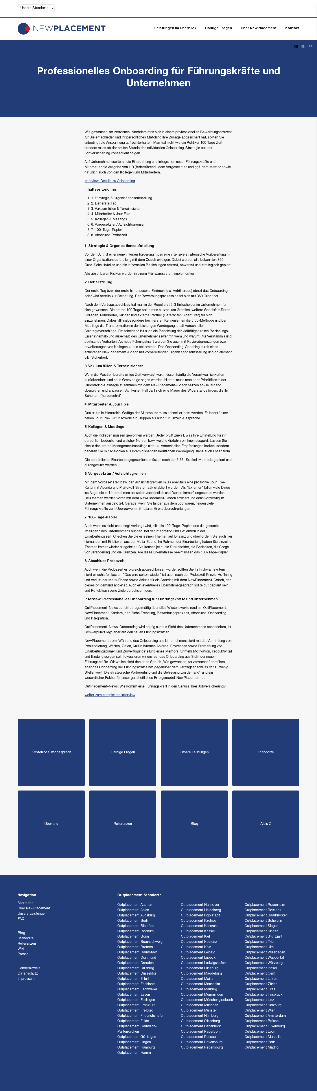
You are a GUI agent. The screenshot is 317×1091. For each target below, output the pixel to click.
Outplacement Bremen (135, 947)
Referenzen (123, 824)
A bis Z (265, 824)
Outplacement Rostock (263, 910)
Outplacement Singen (261, 931)
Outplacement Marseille (263, 1037)
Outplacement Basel (261, 968)
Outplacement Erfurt (133, 979)
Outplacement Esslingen (136, 1000)
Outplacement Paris (260, 1042)
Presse (23, 954)
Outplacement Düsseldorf (137, 974)
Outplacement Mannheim (200, 984)
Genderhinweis (29, 968)
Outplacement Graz (260, 989)
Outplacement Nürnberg (199, 1016)
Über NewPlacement (258, 28)
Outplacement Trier (260, 942)
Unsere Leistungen (194, 752)
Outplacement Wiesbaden (265, 953)
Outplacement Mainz (197, 979)
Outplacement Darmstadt (137, 953)
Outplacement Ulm (259, 947)
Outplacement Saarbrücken (266, 916)
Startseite (25, 903)
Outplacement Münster (199, 1011)
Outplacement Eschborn (136, 984)
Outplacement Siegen (261, 926)
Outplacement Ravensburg (202, 1042)
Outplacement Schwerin (263, 921)
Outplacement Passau (198, 1037)
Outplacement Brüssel (262, 1021)
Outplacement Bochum (135, 931)
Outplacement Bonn (133, 937)
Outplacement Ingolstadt (200, 916)
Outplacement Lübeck (198, 958)
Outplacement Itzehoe (198, 921)
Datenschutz (28, 974)
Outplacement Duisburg (135, 968)
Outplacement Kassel (198, 931)
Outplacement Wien (260, 1011)
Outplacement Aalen (133, 910)
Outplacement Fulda (133, 1021)
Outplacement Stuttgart (263, 937)
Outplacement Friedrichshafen (140, 1016)
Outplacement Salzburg (263, 1005)
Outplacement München (199, 1005)
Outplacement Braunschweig (139, 942)
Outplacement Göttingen (136, 1037)
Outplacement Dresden (135, 963)
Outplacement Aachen (134, 905)
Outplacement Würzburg (264, 963)
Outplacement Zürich (261, 984)
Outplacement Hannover (200, 905)
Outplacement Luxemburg (265, 1026)
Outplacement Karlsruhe (200, 926)
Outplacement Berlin (133, 921)
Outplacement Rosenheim (265, 905)
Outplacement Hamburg (136, 1048)
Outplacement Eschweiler (137, 989)
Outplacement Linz (259, 1000)
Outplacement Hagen (134, 1042)
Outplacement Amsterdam (265, 1016)
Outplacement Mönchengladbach (207, 1000)
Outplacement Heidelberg (201, 910)
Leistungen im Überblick (175, 28)
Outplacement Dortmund (136, 958)
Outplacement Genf (260, 974)
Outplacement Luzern (261, 979)
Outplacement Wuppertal (264, 958)
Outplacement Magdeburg (201, 974)
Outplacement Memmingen (202, 995)
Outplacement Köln (196, 947)
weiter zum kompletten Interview (110, 695)
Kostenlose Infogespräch (51, 752)
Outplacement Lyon (260, 1032)
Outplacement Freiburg (135, 1011)
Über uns (51, 824)
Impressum (26, 979)
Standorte (266, 752)
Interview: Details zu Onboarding (110, 181)
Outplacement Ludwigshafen (203, 963)
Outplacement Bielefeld (135, 926)
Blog (194, 824)
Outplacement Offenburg (200, 1021)
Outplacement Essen (133, 995)
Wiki (21, 949)
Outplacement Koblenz (199, 942)
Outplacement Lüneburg (199, 968)
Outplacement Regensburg (202, 1048)
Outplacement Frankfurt (136, 1005)
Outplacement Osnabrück (201, 1026)
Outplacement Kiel (195, 937)
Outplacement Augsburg (136, 916)
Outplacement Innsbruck (263, 995)
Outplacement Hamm (134, 1053)
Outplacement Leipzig (198, 953)
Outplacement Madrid (261, 1048)
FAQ (21, 919)
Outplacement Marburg (199, 989)
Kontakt (292, 28)
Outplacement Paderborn (201, 1032)
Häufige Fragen (218, 28)
